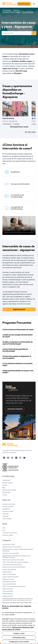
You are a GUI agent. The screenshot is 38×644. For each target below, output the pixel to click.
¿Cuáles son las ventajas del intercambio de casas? (19, 336)
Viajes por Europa (8, 579)
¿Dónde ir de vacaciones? (10, 553)
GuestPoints (6, 509)
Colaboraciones (7, 596)
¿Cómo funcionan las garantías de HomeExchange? (19, 350)
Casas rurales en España (10, 577)
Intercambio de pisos (9, 581)
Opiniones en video (8, 544)
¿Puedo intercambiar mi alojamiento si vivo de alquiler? (19, 357)
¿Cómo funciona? (8, 506)
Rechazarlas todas (19, 637)
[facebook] (4, 457)
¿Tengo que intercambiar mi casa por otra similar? (19, 371)
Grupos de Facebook (9, 569)
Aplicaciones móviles (9, 490)
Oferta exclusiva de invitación (11, 547)
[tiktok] (12, 457)
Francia (16, 10)
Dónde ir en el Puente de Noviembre (14, 567)
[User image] (25, 113)
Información (6, 480)
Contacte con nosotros (9, 533)
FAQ (3, 528)
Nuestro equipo (7, 483)
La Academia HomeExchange (12, 564)
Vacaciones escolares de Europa (13, 560)
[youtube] (24, 457)
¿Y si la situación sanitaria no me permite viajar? (19, 364)
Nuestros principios (8, 504)
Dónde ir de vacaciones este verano (13, 586)
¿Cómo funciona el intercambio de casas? (19, 330)
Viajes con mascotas (9, 574)
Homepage (6, 10)
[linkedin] (16, 457)
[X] (20, 457)
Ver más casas (30, 132)
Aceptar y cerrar (19, 633)
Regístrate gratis (23, 4)
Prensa (4, 495)
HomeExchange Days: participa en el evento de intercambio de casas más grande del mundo (17, 599)
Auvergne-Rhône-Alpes (11, 12)
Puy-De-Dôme (27, 12)
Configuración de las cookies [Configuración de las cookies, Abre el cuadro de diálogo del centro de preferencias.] (19, 641)
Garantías (5, 514)
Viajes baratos (7, 572)
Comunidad (6, 492)
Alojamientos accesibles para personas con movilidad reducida (16, 556)
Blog (3, 487)
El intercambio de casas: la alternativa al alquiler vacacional (17, 550)
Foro (3, 530)
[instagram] (8, 457)
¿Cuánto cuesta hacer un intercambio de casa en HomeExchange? (19, 343)
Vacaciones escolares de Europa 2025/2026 (16, 602)
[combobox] (17, 33)
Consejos (5, 516)
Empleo (4, 485)
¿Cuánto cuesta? (7, 511)
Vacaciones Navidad (9, 584)
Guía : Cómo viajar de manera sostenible (15, 562)
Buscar (34, 33)
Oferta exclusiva (7, 589)
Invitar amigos (6, 518)
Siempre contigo (7, 535)
